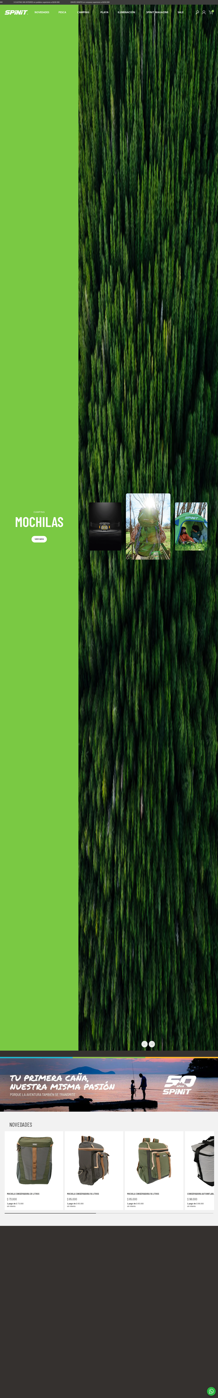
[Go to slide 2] (109, 1380)
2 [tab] (102, 86)
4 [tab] (109, 86)
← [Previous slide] (144, 1140)
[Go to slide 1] (106, 1380)
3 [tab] (105, 86)
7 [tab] (120, 86)
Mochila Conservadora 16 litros (83, 1290)
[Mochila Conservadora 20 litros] (34, 1257)
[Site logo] (16, 12)
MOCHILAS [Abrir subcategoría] (39, 618)
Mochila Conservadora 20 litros (23, 1290)
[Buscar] (197, 12)
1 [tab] (98, 86)
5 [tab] (112, 86)
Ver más (39, 636)
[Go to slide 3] (113, 1380)
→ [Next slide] (152, 1140)
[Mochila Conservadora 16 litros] (94, 1257)
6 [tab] (116, 86)
